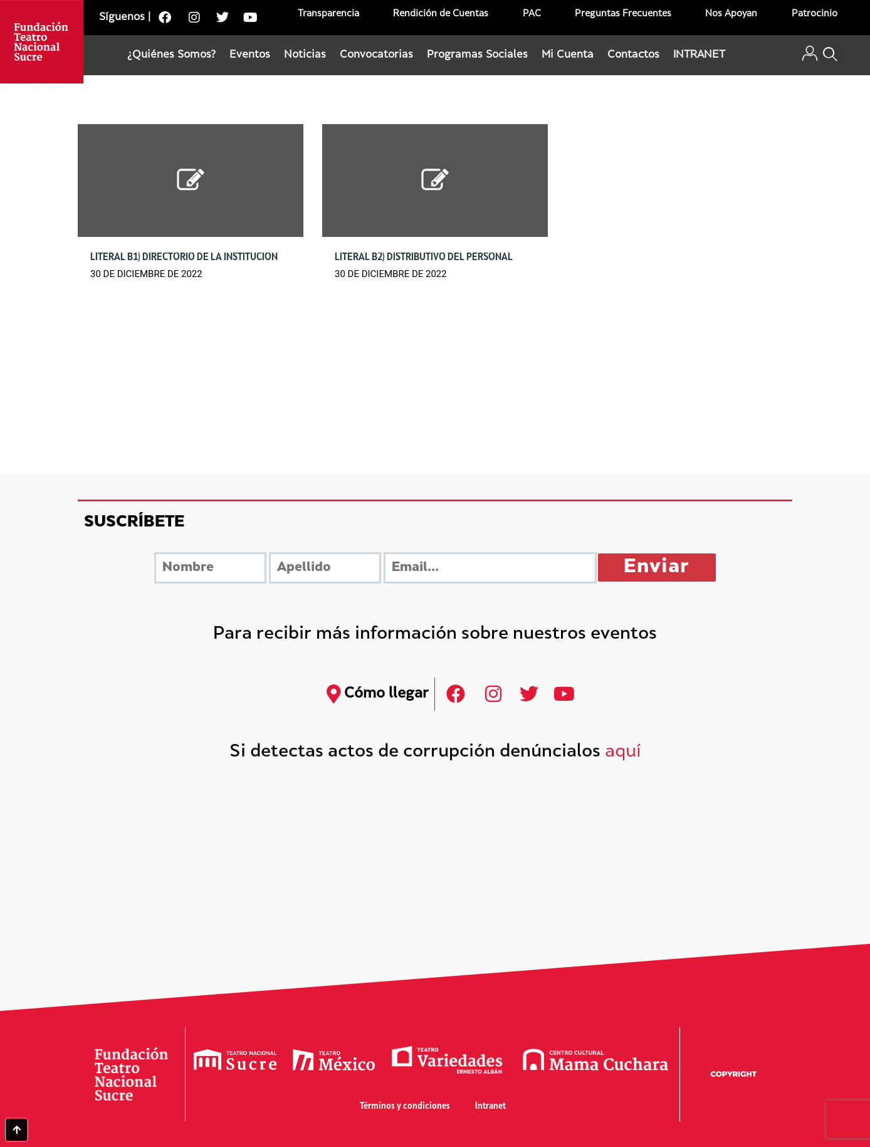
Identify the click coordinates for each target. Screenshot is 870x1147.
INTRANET (699, 55)
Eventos (249, 55)
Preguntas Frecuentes (623, 14)
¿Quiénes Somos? (171, 55)
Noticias (305, 55)
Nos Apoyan (731, 14)
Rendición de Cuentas (440, 14)
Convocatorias (376, 55)
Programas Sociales (477, 55)
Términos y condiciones (405, 1106)
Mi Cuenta (568, 55)
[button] (831, 55)
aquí (623, 752)
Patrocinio (814, 14)
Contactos (633, 55)
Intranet (490, 1106)
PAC (532, 14)
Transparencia (328, 14)
